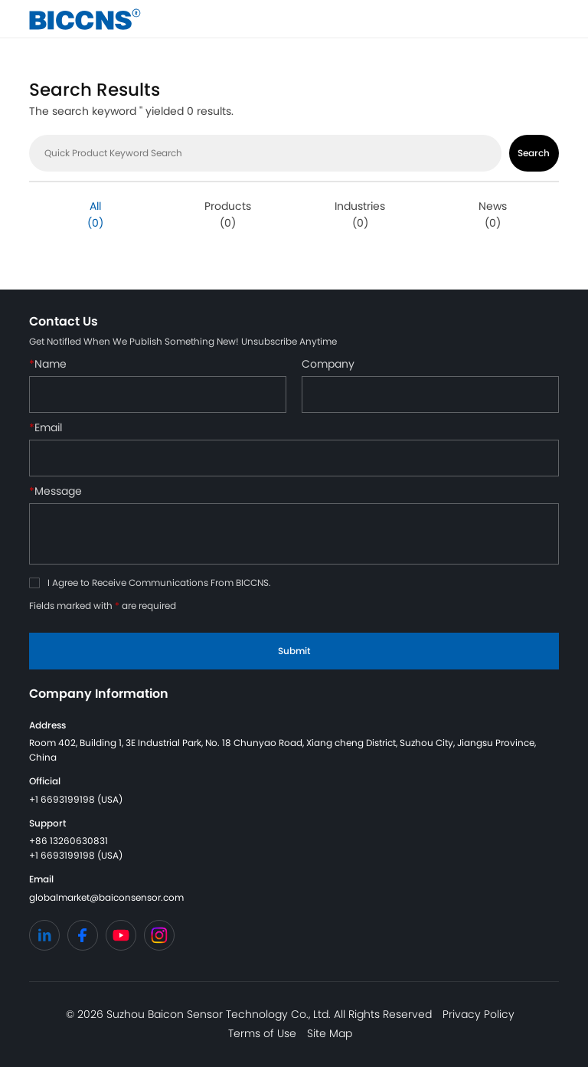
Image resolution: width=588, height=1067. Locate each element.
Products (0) (227, 214)
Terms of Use (262, 1033)
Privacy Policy (478, 1014)
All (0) (95, 214)
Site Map (329, 1033)
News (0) (493, 214)
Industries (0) (360, 214)
